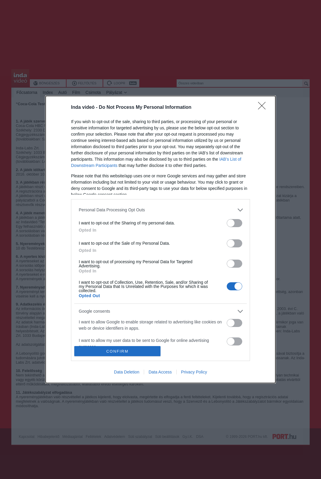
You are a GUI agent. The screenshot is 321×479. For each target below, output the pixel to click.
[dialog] (160, 239)
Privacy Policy (194, 372)
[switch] (234, 223)
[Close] (263, 107)
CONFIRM (117, 351)
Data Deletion (126, 372)
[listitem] (160, 210)
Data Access (160, 372)
